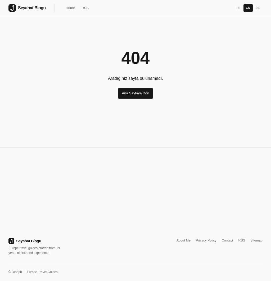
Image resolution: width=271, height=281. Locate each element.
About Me (184, 240)
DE (258, 7)
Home (70, 8)
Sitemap (256, 240)
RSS (85, 8)
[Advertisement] (135, 198)
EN (248, 7)
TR (238, 7)
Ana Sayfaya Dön (135, 93)
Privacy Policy (206, 240)
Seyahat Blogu (24, 241)
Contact (227, 240)
